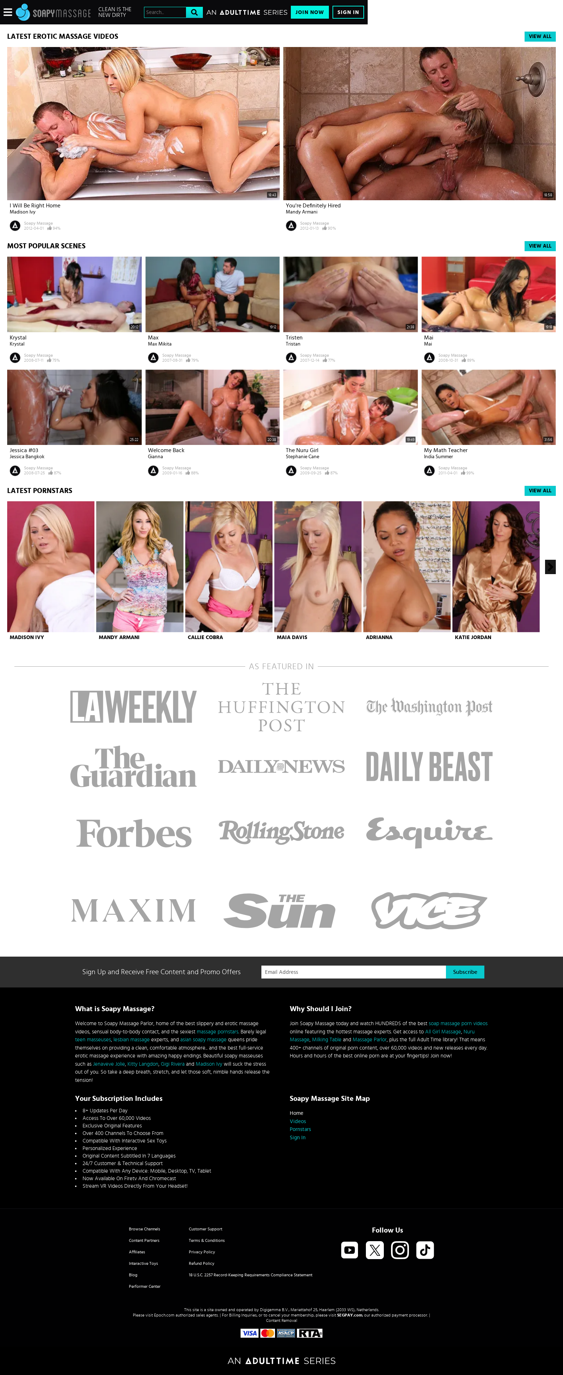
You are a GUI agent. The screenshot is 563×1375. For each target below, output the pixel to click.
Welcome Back (166, 450)
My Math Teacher (445, 450)
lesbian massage (131, 1039)
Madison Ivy (23, 212)
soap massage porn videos (458, 1023)
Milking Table (326, 1039)
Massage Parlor (370, 1039)
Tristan (293, 344)
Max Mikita (160, 344)
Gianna (155, 456)
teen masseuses (93, 1039)
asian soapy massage (203, 1039)
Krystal (18, 338)
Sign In (348, 12)
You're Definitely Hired (313, 205)
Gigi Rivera (173, 1064)
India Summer (438, 456)
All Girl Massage (443, 1031)
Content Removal (281, 1320)
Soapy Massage (38, 223)
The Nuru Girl (302, 450)
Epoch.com (164, 1315)
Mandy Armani (301, 212)
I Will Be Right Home (35, 205)
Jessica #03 (24, 450)
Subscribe (465, 972)
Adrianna (379, 637)
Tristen (294, 338)
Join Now (310, 12)
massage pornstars (217, 1031)
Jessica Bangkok (27, 456)
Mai (428, 338)
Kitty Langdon (142, 1064)
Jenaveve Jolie (109, 1064)
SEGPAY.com (349, 1315)
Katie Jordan (473, 637)
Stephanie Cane (302, 456)
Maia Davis (292, 637)
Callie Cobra (205, 637)
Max (153, 338)
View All (540, 36)
